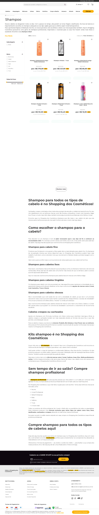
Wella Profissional (12, 59)
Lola (9, 63)
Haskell (9, 56)
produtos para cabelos (27, 468)
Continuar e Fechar (80, 512)
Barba (9, 42)
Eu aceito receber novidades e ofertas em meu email (44, 461)
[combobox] (45, 4)
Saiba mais (60, 513)
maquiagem (70, 468)
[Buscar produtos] (65, 4)
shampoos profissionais (38, 378)
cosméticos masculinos (40, 470)
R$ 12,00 (13, 81)
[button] (15, 39)
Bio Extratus (11, 54)
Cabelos (8, 13)
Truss (9, 68)
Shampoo (12, 13)
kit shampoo (45, 344)
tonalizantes (50, 436)
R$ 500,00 (19, 81)
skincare (76, 468)
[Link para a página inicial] (5, 13)
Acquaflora (10, 66)
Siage (9, 61)
